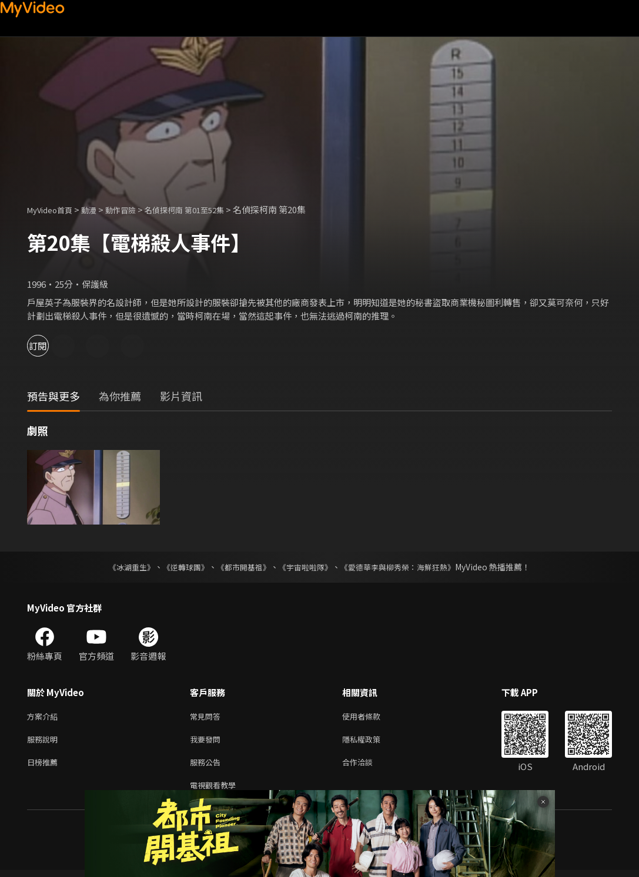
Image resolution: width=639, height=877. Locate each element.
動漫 (98, 209)
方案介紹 (44, 717)
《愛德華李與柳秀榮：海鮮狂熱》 (405, 567)
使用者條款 (371, 717)
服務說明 (44, 741)
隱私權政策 (371, 741)
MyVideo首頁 (54, 209)
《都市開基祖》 (241, 567)
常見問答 (207, 717)
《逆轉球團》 (179, 567)
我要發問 (207, 741)
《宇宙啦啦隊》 (307, 567)
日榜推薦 (44, 766)
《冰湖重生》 (121, 567)
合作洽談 (366, 766)
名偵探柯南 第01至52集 (205, 209)
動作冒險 (133, 209)
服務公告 (207, 766)
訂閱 (50, 346)
